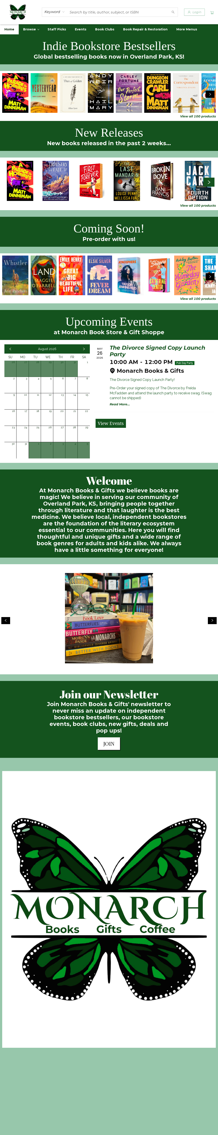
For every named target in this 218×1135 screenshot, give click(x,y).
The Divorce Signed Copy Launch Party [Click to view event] (157, 351)
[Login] (194, 12)
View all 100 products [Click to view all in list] (198, 116)
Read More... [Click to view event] (120, 404)
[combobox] (54, 12)
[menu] (109, 29)
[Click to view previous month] (10, 349)
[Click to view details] (15, 93)
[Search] (173, 12)
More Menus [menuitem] (186, 29)
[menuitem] (9, 29)
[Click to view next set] (210, 94)
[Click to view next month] (84, 349)
